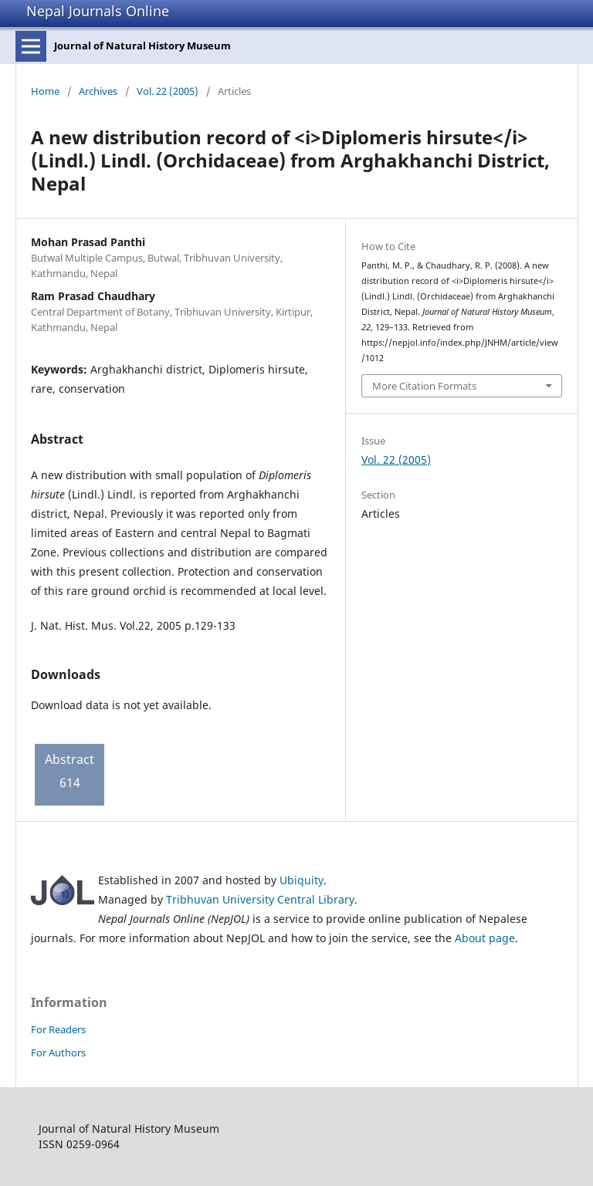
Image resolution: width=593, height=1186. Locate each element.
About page (485, 938)
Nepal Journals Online (97, 11)
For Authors (58, 1052)
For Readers (58, 1029)
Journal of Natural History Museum (142, 45)
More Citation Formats (424, 386)
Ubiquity (302, 880)
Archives (98, 91)
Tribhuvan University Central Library (260, 899)
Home (45, 91)
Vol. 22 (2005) (167, 91)
